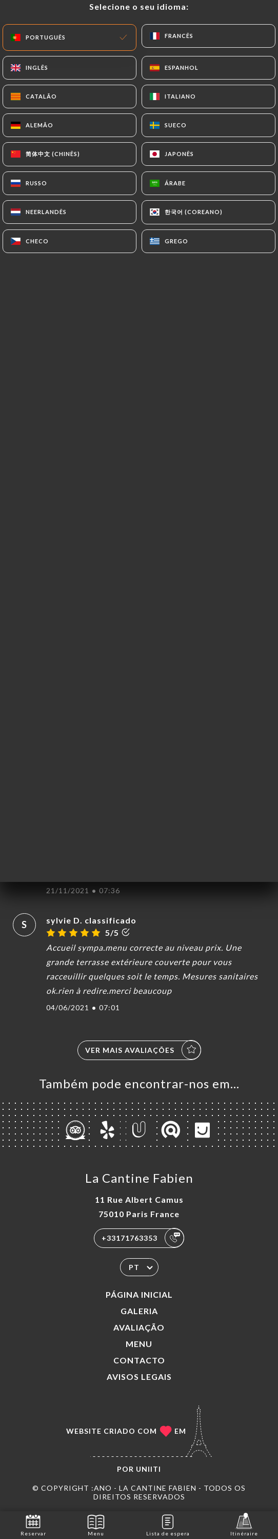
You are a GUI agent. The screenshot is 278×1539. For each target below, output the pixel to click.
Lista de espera (168, 1524)
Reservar (33, 1524)
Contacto (139, 1360)
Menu (139, 1344)
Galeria (139, 1311)
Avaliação (139, 1327)
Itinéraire (244, 1524)
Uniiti (148, 1469)
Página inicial (139, 1294)
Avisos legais (139, 1376)
